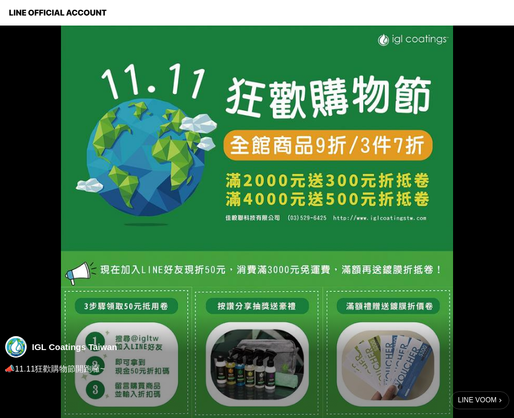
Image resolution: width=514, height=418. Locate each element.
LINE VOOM (477, 400)
